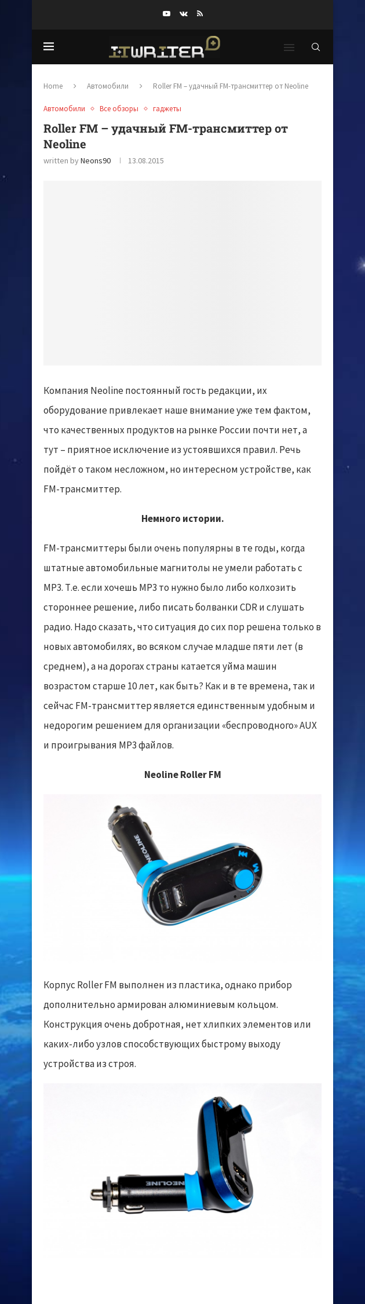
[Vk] (184, 14)
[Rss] (200, 14)
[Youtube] (166, 14)
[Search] (316, 47)
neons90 (96, 160)
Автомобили (108, 86)
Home (53, 86)
